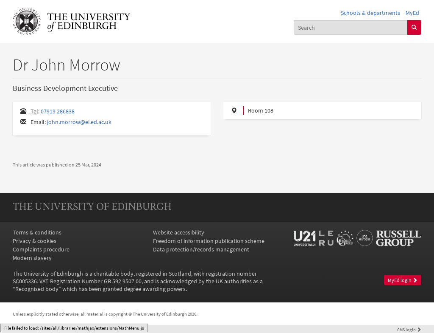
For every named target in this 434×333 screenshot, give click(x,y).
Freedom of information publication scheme (208, 241)
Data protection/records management (201, 249)
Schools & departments (370, 13)
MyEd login (402, 280)
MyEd (412, 13)
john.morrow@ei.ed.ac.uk (79, 122)
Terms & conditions (37, 232)
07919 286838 (58, 111)
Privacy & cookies (34, 241)
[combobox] (351, 27)
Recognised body (36, 289)
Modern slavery (32, 258)
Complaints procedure (41, 249)
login (409, 330)
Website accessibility (178, 232)
